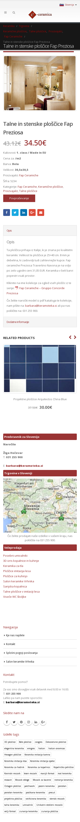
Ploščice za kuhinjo (15, 576)
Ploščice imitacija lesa (17, 571)
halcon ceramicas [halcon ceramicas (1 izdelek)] (56, 748)
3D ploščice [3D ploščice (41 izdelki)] (10, 741)
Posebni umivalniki (15, 555)
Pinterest (21, 722)
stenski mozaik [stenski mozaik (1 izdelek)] (57, 798)
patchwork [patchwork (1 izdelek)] (29, 786)
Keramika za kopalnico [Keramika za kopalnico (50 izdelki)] (39, 767)
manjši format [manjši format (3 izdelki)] (47, 773)
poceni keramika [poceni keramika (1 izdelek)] (46, 786)
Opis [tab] (9, 230)
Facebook (6, 212)
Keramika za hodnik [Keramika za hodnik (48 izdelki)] (14, 767)
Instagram (28, 722)
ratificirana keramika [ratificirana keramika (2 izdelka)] (36, 798)
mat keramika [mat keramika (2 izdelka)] (64, 773)
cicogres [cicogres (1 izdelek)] (38, 741)
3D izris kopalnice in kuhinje (21, 561)
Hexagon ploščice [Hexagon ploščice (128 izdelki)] (12, 754)
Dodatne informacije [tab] (18, 322)
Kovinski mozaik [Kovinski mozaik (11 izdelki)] (12, 773)
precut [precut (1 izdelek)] (52, 792)
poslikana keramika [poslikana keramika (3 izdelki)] (35, 792)
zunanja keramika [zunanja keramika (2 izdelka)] (28, 811)
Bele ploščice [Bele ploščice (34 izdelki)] (25, 741)
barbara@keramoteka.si (41, 306)
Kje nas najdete (15, 635)
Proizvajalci (10, 191)
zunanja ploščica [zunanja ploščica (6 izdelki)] (49, 811)
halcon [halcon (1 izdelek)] (41, 748)
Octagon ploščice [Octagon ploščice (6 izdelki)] (12, 786)
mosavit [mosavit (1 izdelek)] (8, 779)
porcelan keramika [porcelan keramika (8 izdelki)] (13, 792)
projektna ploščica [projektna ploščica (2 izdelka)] (13, 798)
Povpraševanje (19, 198)
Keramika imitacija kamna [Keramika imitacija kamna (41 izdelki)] (37, 754)
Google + (32, 212)
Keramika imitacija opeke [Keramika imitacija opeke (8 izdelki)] (42, 761)
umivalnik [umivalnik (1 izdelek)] (28, 804)
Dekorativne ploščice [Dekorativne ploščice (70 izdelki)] (56, 741)
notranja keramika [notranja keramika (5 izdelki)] (63, 779)
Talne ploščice (28, 191)
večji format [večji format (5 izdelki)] (10, 811)
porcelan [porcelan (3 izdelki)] (62, 786)
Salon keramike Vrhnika (18, 581)
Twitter (15, 212)
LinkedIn (23, 212)
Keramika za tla (13, 566)
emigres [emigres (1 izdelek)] (31, 748)
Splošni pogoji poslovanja (22, 652)
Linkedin (36, 722)
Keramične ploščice (50, 187)
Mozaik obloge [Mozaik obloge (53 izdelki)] (22, 779)
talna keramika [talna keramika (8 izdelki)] (11, 804)
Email (40, 212)
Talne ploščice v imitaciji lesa (21, 591)
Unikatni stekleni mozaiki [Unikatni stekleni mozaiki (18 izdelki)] (49, 804)
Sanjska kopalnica (15, 586)
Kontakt (10, 644)
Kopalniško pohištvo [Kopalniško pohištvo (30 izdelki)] (64, 767)
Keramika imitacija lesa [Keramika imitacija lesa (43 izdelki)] (15, 761)
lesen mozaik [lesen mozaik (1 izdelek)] (30, 773)
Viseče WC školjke (14, 597)
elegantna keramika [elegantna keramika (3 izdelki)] (14, 748)
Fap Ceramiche (28, 175)
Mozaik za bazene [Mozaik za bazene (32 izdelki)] (42, 779)
